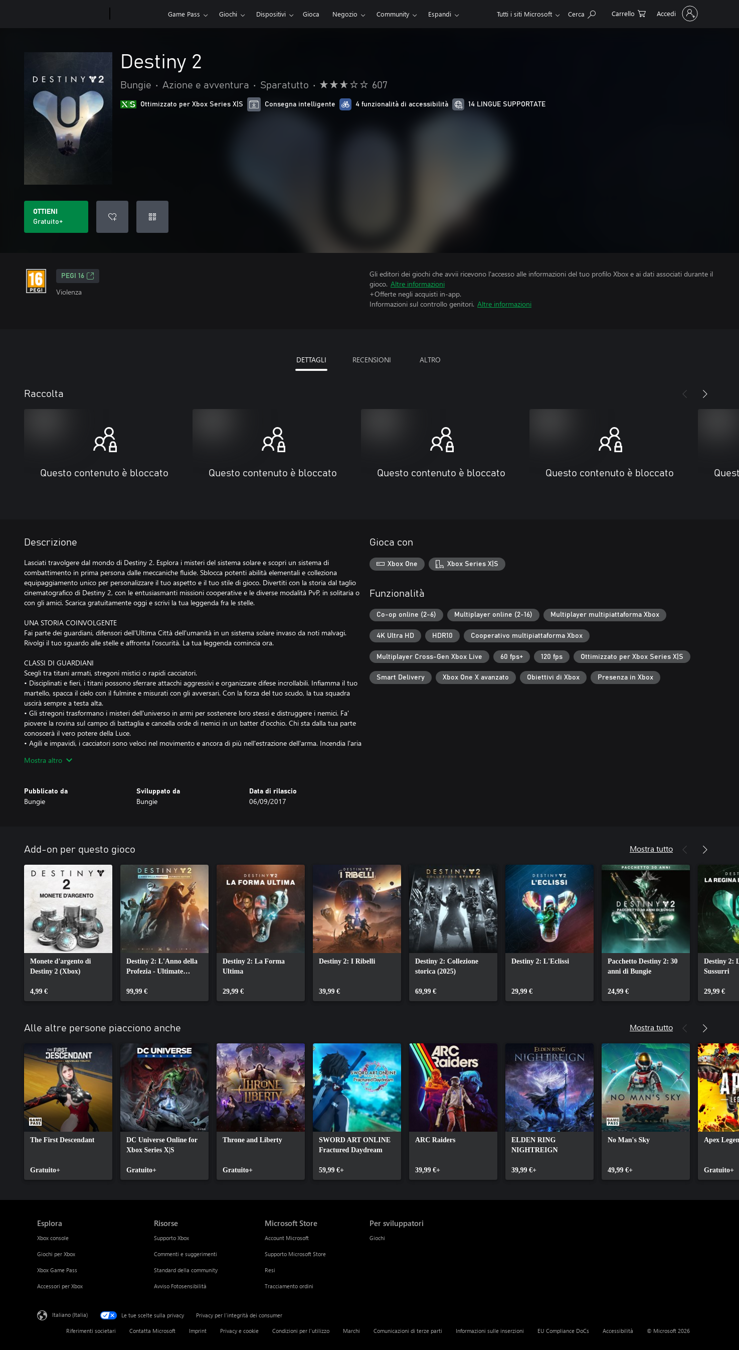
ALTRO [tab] (430, 359)
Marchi (351, 1330)
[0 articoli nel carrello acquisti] (629, 13)
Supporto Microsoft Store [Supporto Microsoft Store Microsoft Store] (295, 1254)
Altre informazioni (418, 284)
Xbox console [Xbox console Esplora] (53, 1238)
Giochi (228, 14)
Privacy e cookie (239, 1330)
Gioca (311, 14)
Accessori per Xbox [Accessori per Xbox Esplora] (60, 1286)
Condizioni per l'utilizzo (300, 1330)
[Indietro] (685, 394)
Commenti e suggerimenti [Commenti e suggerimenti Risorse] (185, 1254)
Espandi (439, 14)
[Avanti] (705, 394)
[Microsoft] (71, 14)
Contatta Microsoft (152, 1330)
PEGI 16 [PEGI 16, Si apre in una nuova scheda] (77, 276)
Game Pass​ (184, 14)
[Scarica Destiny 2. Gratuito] (56, 217)
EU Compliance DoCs (563, 1330)
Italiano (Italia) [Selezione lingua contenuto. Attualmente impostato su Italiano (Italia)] (70, 1314)
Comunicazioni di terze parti (408, 1330)
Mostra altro (48, 760)
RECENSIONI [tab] (371, 359)
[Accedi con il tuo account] (676, 14)
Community (393, 14)
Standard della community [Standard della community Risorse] (186, 1270)
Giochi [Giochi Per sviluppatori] (377, 1238)
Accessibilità (618, 1330)
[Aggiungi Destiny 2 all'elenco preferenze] (112, 217)
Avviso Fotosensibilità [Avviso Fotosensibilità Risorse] (180, 1286)
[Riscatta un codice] (152, 217)
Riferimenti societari (91, 1330)
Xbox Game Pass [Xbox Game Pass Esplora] (57, 1270)
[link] (68, 933)
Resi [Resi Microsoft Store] (270, 1270)
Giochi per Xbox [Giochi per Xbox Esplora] (56, 1254)
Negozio (344, 14)
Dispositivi (271, 14)
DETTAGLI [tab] (311, 359)
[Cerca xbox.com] (582, 13)
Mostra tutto (651, 848)
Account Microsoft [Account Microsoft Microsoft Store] (287, 1238)
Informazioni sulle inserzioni (490, 1330)
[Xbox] (137, 14)
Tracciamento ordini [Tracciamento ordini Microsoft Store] (289, 1286)
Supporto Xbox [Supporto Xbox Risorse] (171, 1238)
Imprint (198, 1330)
